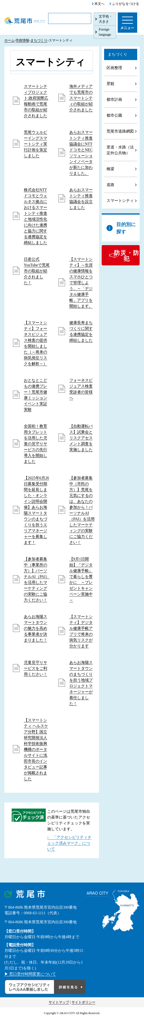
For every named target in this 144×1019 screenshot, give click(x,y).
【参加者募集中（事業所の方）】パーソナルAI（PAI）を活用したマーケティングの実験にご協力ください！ (36, 579)
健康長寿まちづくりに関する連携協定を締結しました (81, 331)
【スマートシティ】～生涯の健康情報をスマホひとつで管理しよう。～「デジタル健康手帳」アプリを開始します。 (81, 282)
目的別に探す (126, 228)
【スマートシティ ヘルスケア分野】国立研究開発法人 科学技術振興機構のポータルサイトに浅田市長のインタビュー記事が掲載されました (36, 749)
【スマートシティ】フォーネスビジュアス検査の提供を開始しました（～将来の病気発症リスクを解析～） (35, 343)
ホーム (9, 40)
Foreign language (105, 32)
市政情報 (22, 40)
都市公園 (114, 115)
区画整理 (114, 68)
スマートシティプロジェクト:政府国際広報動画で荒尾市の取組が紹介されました (36, 101)
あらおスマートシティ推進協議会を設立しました (81, 198)
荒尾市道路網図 (120, 131)
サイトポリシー (83, 1002)
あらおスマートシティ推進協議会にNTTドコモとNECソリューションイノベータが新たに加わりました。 (81, 152)
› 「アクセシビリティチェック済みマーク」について (69, 843)
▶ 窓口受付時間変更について (30, 974)
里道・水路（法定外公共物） (120, 150)
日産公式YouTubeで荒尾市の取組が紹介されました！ (37, 271)
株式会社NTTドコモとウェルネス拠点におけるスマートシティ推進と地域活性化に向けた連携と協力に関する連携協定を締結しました (35, 216)
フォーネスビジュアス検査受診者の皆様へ (81, 389)
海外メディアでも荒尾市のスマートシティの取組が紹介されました (81, 98)
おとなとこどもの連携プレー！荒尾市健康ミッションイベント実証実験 (35, 395)
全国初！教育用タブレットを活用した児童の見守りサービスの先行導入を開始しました (35, 443)
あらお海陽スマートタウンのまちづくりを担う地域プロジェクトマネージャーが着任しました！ (81, 683)
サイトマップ (59, 1002)
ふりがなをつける (125, 4)
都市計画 (114, 99)
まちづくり (38, 40)
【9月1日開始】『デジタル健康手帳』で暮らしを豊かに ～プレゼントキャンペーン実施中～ (81, 579)
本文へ (99, 4)
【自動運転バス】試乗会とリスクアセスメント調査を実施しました (81, 438)
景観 (110, 84)
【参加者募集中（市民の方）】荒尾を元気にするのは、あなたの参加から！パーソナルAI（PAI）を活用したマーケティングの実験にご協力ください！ (82, 510)
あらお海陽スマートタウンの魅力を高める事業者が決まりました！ (35, 628)
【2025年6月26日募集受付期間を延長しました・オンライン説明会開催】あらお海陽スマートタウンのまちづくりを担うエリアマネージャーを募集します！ (36, 510)
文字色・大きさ (105, 19)
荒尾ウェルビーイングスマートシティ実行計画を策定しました (35, 144)
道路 (110, 185)
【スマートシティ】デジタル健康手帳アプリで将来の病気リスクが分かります (81, 631)
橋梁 (110, 169)
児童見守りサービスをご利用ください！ (35, 668)
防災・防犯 (126, 256)
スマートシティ (120, 200)
